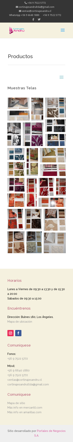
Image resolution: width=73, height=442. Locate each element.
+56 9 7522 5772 (35, 3)
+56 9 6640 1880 (18, 370)
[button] (18, 103)
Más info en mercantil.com (24, 407)
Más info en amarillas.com (24, 412)
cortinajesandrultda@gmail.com (35, 7)
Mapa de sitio (16, 403)
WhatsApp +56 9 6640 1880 (24, 15)
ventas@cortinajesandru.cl (35, 11)
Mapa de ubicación (19, 321)
